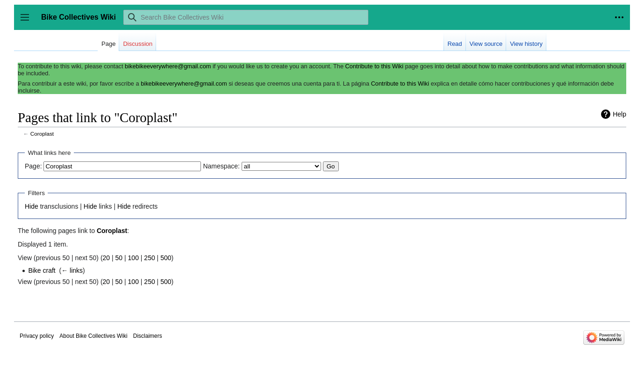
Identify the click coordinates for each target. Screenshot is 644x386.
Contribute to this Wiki (374, 66)
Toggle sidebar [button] (28, 22)
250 (149, 258)
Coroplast (42, 134)
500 (165, 258)
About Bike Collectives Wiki (93, 336)
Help (619, 114)
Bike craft (41, 270)
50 (119, 258)
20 (106, 258)
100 (133, 258)
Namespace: (221, 166)
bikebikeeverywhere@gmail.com (168, 66)
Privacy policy (37, 336)
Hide (31, 206)
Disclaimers (147, 336)
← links (72, 270)
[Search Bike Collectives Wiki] (245, 17)
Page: (33, 166)
